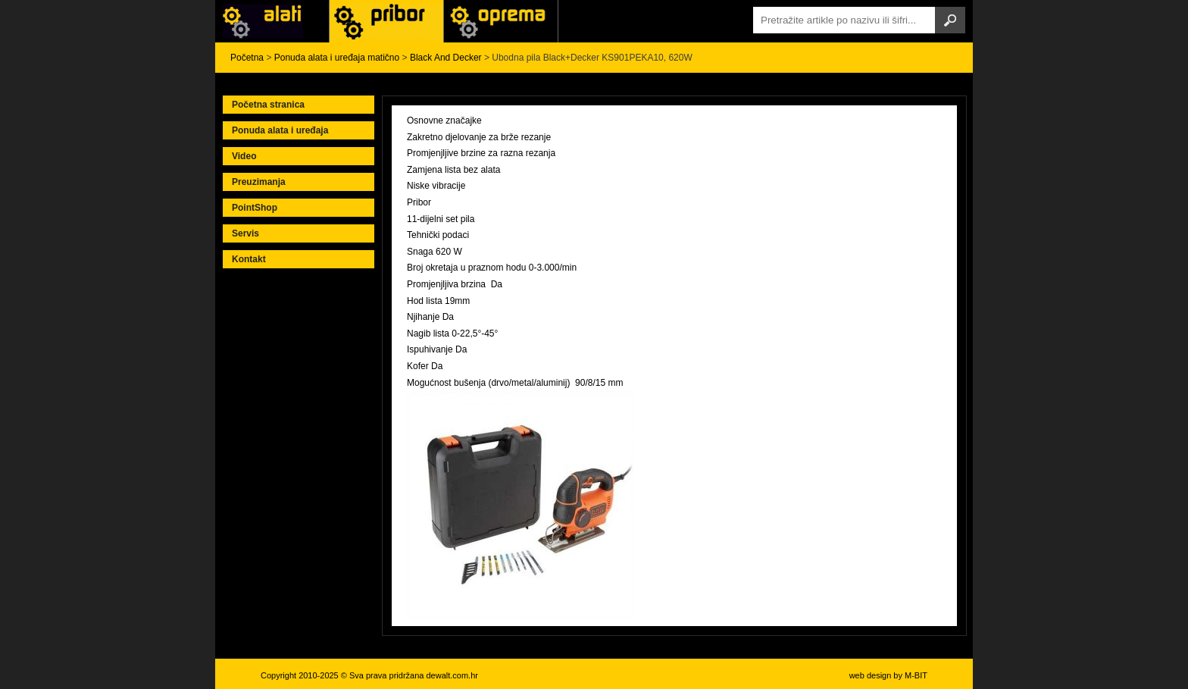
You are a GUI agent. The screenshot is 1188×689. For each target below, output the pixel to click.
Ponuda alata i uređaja (280, 130)
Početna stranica (268, 104)
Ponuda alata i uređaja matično (336, 57)
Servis (245, 233)
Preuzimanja (259, 182)
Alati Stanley (501, 21)
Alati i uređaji (272, 21)
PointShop (254, 207)
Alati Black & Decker (386, 21)
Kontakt (249, 259)
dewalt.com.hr (451, 675)
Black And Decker (446, 57)
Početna (247, 57)
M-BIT (916, 675)
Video (244, 156)
